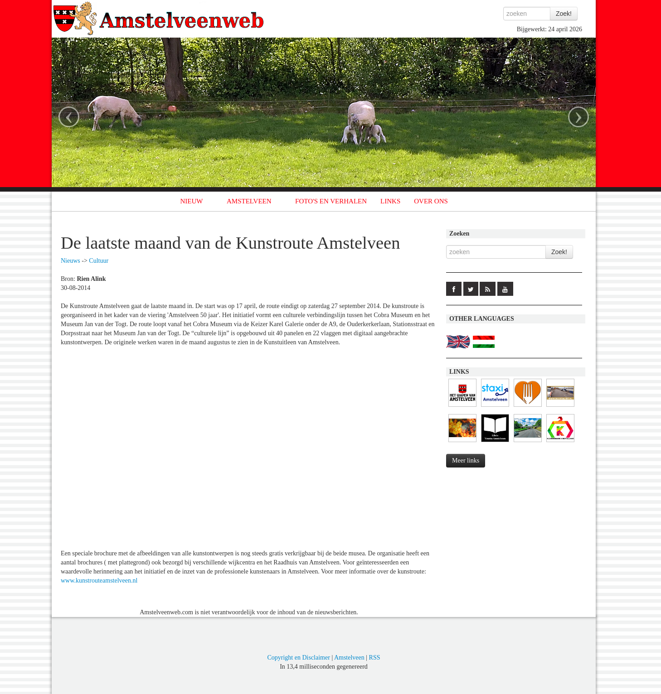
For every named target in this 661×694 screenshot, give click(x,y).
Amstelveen (349, 657)
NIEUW (191, 201)
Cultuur (98, 260)
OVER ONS (431, 201)
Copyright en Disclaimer (298, 657)
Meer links (465, 460)
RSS (374, 657)
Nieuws (70, 260)
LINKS (390, 201)
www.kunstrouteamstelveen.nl (99, 580)
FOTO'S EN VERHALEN (331, 201)
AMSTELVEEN (249, 201)
